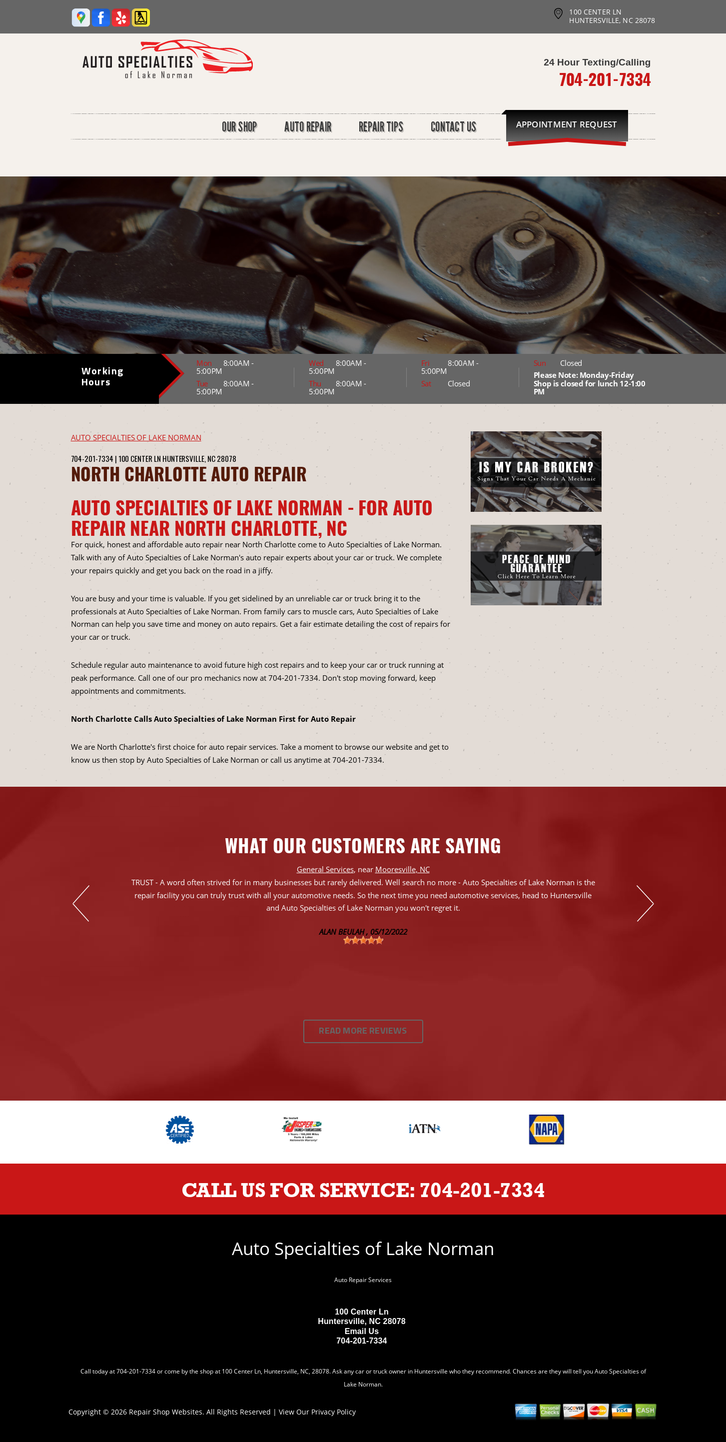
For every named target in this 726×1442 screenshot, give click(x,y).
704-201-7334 (605, 78)
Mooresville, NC (402, 869)
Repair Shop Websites (165, 1412)
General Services (325, 869)
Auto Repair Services (363, 1280)
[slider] (363, 940)
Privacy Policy (333, 1412)
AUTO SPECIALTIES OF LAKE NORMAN (136, 437)
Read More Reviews (363, 1031)
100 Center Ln (139, 458)
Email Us (362, 1331)
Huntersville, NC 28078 (199, 458)
